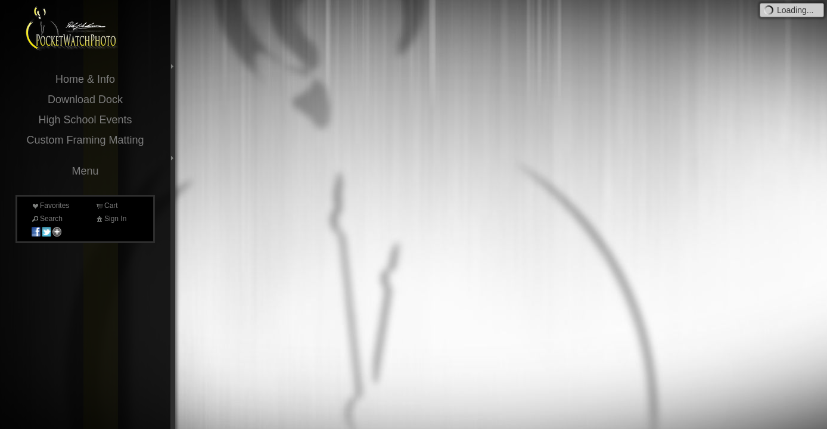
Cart (106, 205)
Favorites (49, 205)
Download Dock (85, 99)
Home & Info (85, 79)
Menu (84, 171)
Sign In (110, 218)
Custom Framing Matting (85, 140)
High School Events (85, 120)
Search (46, 218)
